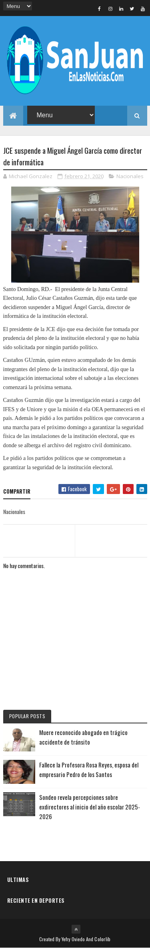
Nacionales (130, 176)
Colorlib (102, 939)
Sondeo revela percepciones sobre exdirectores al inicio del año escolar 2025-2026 (89, 807)
